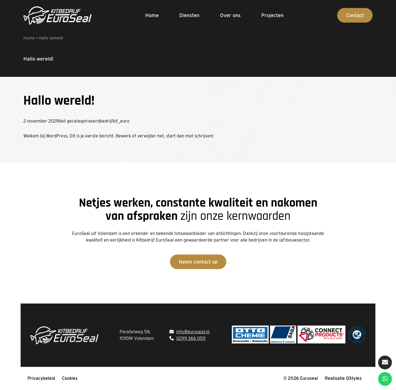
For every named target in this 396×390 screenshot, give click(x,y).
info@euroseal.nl (193, 331)
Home (152, 15)
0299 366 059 (190, 338)
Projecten (272, 15)
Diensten (189, 15)
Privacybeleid (41, 378)
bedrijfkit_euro (115, 121)
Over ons (230, 15)
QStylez (354, 378)
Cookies (70, 378)
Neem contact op (198, 262)
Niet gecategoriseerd (78, 121)
